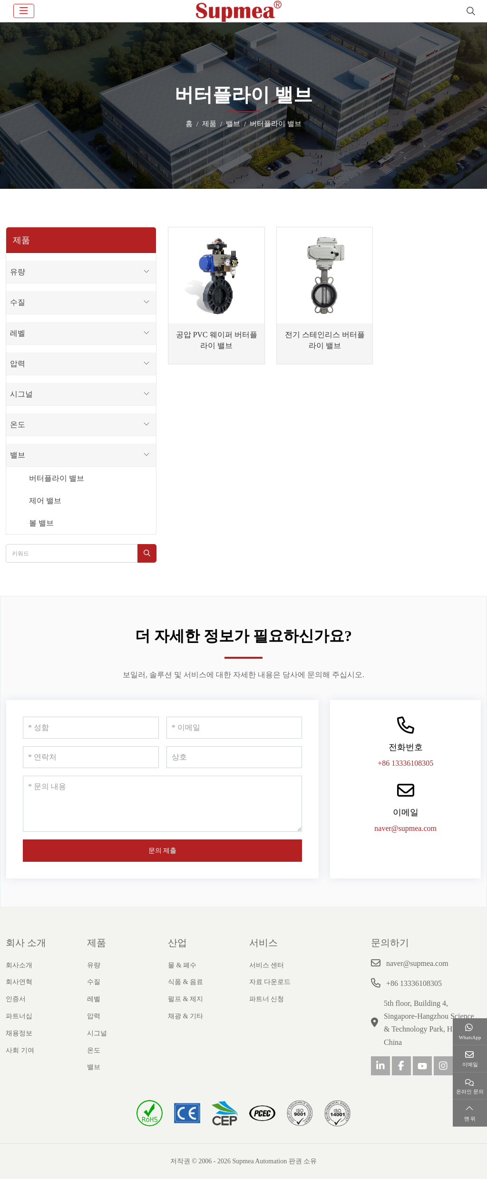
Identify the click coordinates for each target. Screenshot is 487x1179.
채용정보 (19, 1033)
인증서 (16, 999)
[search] (469, 11)
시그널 (21, 394)
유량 (17, 272)
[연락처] (91, 757)
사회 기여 (20, 1050)
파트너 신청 (266, 999)
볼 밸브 (41, 523)
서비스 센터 (266, 965)
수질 (17, 302)
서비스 (263, 942)
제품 (96, 942)
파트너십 (19, 1016)
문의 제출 (162, 850)
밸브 (17, 455)
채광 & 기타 (185, 1016)
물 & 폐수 (182, 965)
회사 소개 (26, 942)
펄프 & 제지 (185, 999)
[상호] (234, 757)
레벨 (17, 333)
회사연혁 (19, 981)
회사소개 (19, 965)
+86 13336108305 (405, 763)
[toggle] (23, 11)
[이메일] (234, 728)
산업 (177, 942)
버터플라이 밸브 (56, 478)
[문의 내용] (162, 804)
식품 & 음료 (185, 981)
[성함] (91, 728)
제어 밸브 (45, 501)
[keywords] (72, 553)
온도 (17, 424)
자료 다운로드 (270, 981)
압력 (17, 364)
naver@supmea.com (405, 828)
